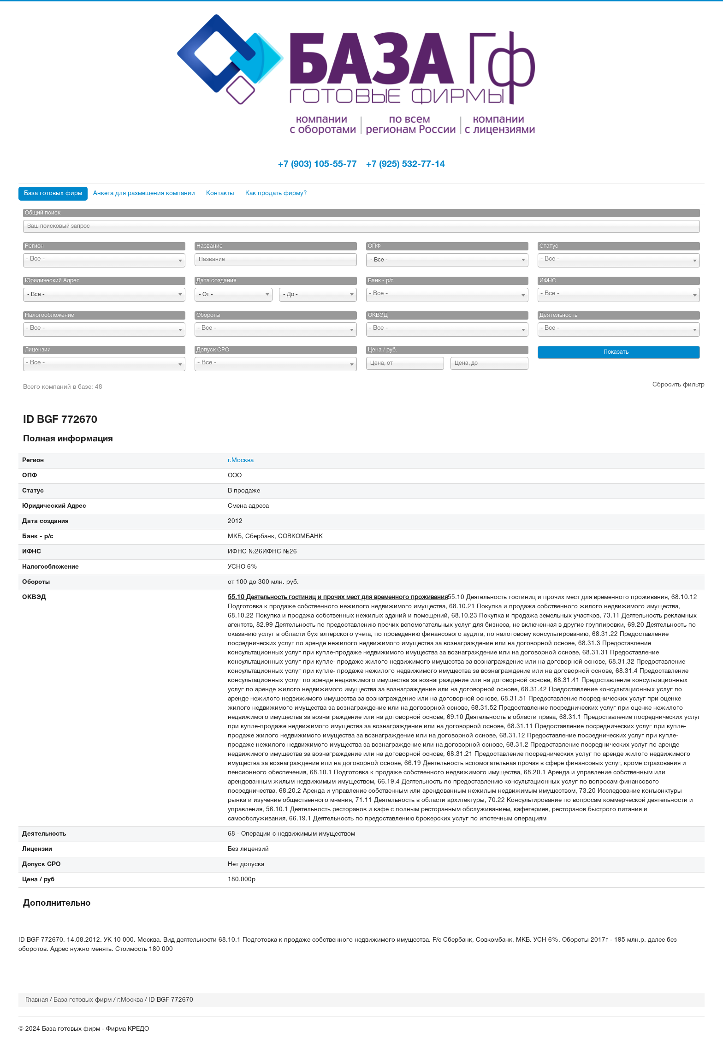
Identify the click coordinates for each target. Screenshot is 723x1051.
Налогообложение (49, 315)
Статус (548, 246)
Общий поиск (42, 212)
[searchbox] (104, 259)
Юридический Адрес (52, 280)
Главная (36, 1000)
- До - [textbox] (290, 294)
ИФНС (547, 280)
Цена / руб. (382, 349)
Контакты (220, 193)
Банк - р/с (381, 280)
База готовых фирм (53, 193)
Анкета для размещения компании (144, 193)
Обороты (208, 315)
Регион (34, 246)
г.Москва (241, 460)
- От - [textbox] (206, 294)
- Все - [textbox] (379, 259)
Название (209, 246)
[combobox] (104, 260)
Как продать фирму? (276, 193)
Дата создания (216, 280)
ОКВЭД (378, 315)
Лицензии (38, 349)
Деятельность (558, 315)
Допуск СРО (212, 349)
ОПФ (374, 246)
